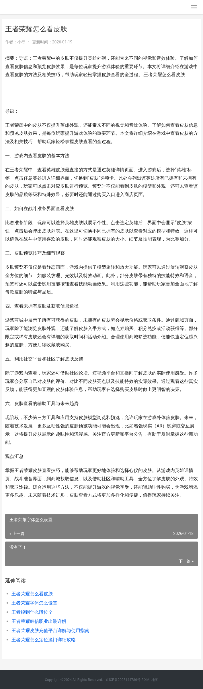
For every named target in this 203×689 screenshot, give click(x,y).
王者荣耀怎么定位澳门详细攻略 (43, 639)
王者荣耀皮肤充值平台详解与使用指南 (50, 630)
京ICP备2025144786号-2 (124, 680)
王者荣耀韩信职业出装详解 (39, 621)
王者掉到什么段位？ (32, 612)
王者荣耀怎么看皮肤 (32, 593)
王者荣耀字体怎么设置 (34, 603)
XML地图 (151, 680)
